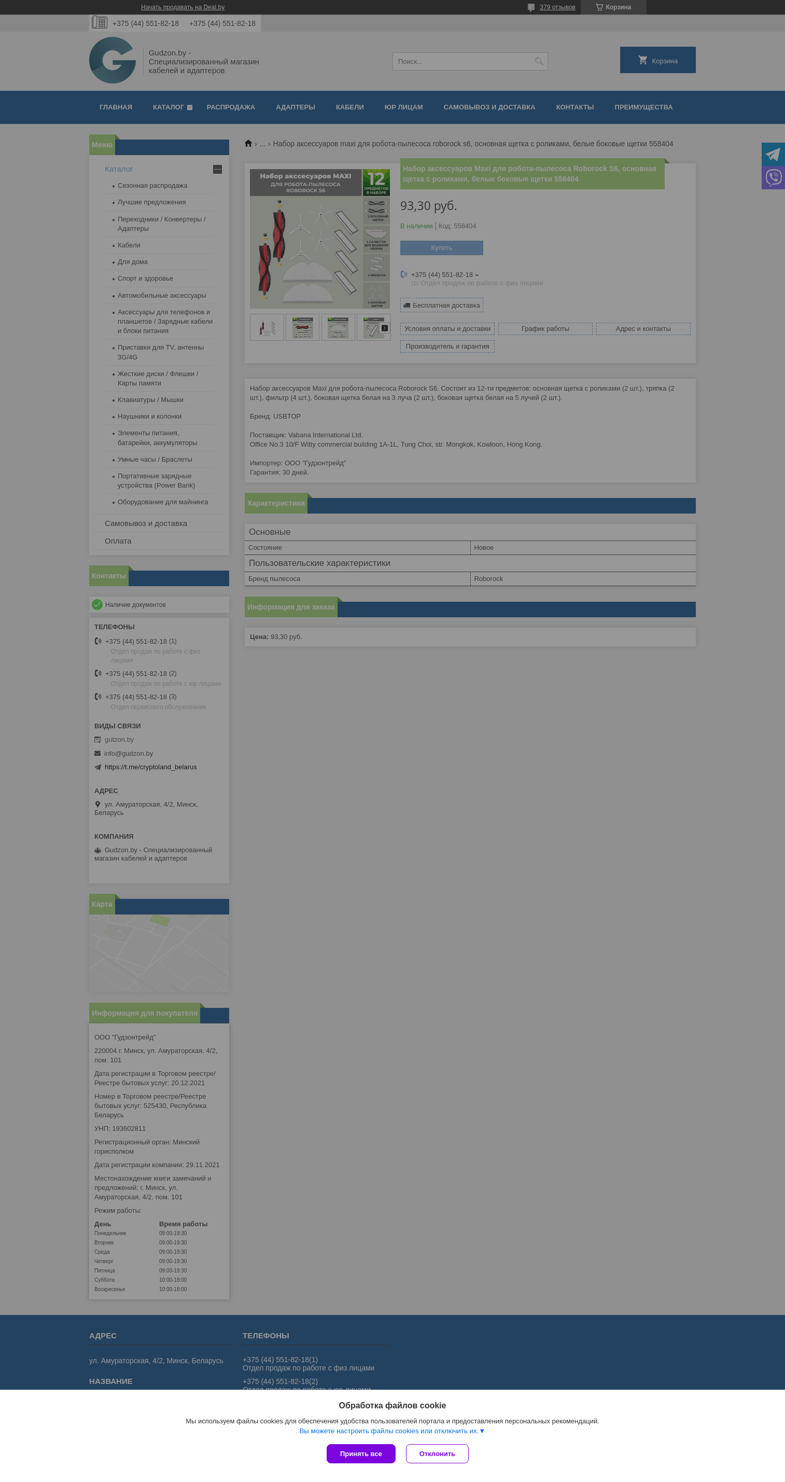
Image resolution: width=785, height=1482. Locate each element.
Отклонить (437, 1454)
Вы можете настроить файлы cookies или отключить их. (389, 1431)
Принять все (361, 1454)
